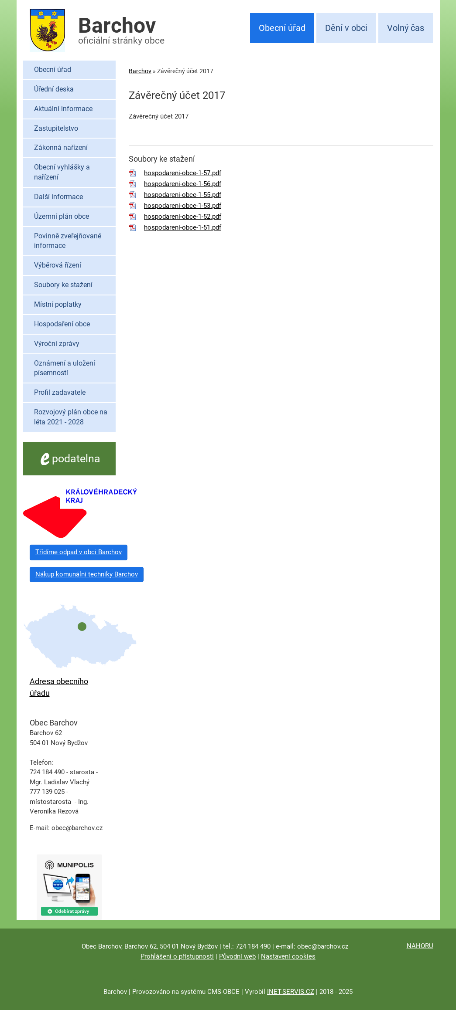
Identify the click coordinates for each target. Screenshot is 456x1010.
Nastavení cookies (288, 956)
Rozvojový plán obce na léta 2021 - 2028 (70, 417)
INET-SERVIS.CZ (290, 992)
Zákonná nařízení (61, 147)
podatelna (69, 458)
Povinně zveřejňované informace (67, 241)
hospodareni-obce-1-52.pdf (182, 216)
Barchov (140, 71)
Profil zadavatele (60, 392)
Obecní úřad (282, 28)
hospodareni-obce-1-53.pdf (182, 206)
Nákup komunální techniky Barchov (86, 574)
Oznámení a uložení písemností (64, 368)
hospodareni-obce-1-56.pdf (182, 184)
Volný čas (405, 28)
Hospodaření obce (62, 324)
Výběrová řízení (57, 265)
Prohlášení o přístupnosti (177, 956)
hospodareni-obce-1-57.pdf (182, 173)
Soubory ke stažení (63, 285)
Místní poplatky (58, 304)
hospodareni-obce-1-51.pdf (182, 227)
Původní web (237, 956)
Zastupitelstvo (56, 128)
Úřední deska (54, 89)
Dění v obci (346, 28)
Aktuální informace (63, 109)
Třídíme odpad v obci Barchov (78, 552)
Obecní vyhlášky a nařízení (62, 172)
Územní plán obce (61, 216)
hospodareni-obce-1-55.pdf (182, 195)
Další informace (58, 197)
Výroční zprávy (56, 343)
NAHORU (420, 946)
